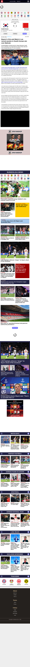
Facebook (15, 647)
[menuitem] (2, 1)
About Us (15, 628)
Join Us (15, 632)
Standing (15, 48)
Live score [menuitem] (13, 1)
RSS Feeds (15, 649)
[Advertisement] (15, 18)
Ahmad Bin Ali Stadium (15, 35)
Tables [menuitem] (18, 1)
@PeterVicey (9, 51)
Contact (15, 630)
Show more (15, 363)
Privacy (15, 639)
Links (15, 650)
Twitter (15, 645)
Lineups (5, 48)
